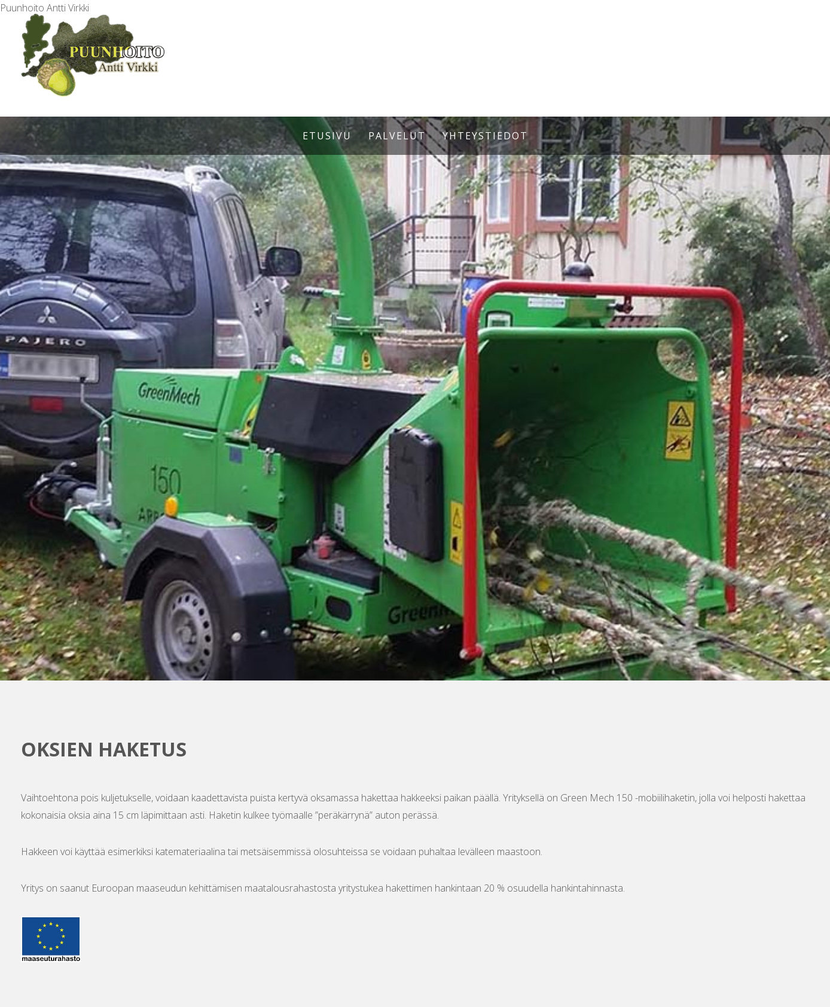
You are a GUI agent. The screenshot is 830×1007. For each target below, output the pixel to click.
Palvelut (397, 135)
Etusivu (327, 135)
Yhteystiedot (485, 135)
